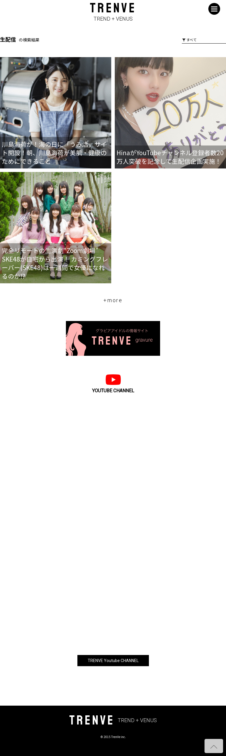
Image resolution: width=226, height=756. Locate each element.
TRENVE (113, 12)
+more (113, 300)
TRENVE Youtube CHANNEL (113, 660)
